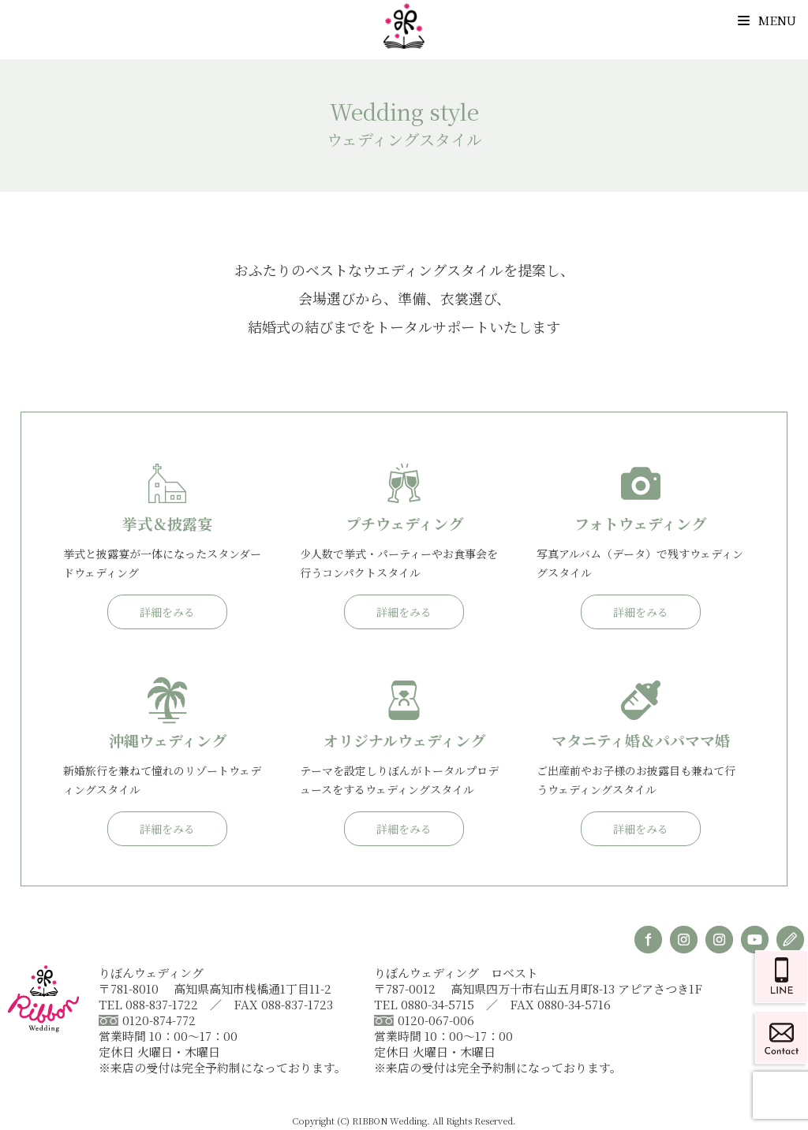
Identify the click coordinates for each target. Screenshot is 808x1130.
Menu (767, 20)
